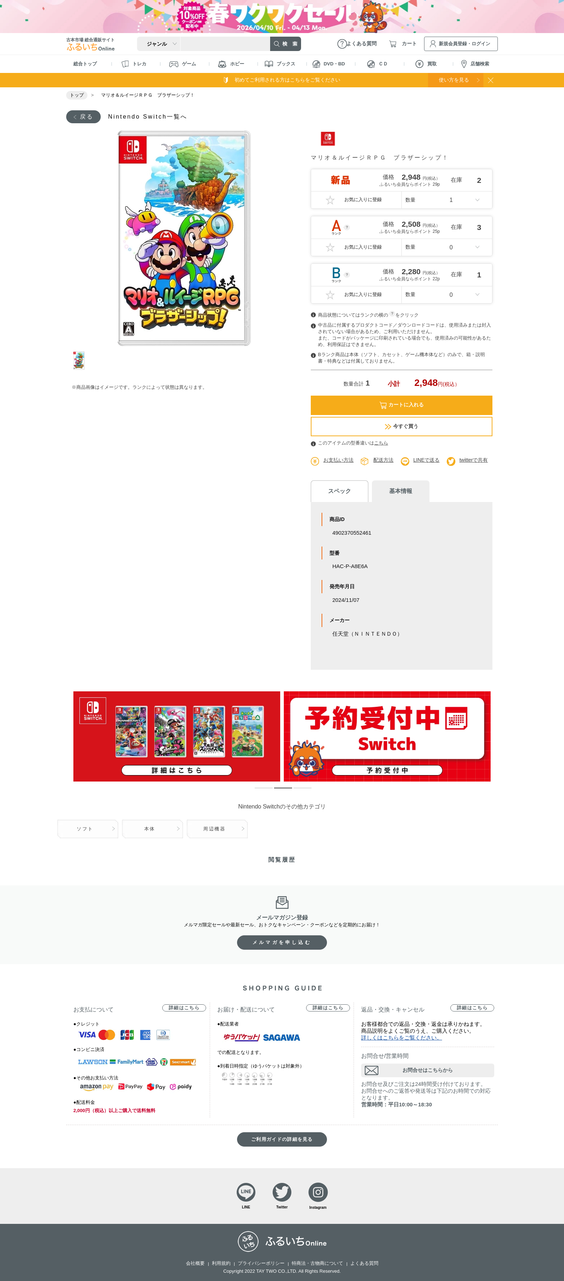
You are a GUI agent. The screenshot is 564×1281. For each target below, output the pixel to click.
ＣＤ (377, 64)
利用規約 (221, 1263)
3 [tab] (297, 791)
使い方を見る (454, 80)
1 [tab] (81, 360)
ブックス (280, 64)
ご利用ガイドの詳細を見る (282, 1139)
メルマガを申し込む (282, 942)
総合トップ (85, 63)
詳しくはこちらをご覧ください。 (401, 1038)
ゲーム (182, 64)
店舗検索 (475, 64)
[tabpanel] (184, 238)
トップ (77, 95)
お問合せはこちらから (427, 1070)
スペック (339, 491)
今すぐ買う (401, 426)
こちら (381, 443)
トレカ (133, 64)
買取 (426, 64)
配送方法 (383, 460)
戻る (87, 117)
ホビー (231, 64)
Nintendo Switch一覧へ (147, 117)
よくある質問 (364, 1263)
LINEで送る (426, 460)
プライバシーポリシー (261, 1263)
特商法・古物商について (317, 1263)
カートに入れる (401, 405)
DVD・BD (329, 64)
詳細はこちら (184, 1007)
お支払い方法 (338, 460)
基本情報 (400, 491)
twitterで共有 (473, 460)
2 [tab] (277, 791)
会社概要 (195, 1263)
